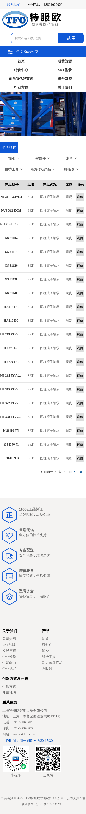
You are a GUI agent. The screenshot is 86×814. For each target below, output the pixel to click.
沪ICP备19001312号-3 (50, 804)
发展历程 (9, 651)
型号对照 (65, 78)
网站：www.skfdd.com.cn (20, 734)
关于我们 (65, 87)
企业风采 (9, 668)
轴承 (14, 158)
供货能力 (9, 662)
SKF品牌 (9, 645)
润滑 (72, 158)
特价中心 (21, 70)
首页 (21, 61)
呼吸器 (71, 169)
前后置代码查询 (21, 78)
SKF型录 (65, 70)
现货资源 (65, 61)
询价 (80, 197)
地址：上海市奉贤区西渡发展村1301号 (31, 716)
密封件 (42, 158)
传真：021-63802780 (17, 728)
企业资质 (9, 657)
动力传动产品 (42, 169)
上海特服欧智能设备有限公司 (24, 710)
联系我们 (14, 4)
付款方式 (9, 686)
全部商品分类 (23, 51)
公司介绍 (9, 639)
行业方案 (21, 87)
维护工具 (14, 169)
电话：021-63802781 (17, 722)
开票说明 (9, 692)
